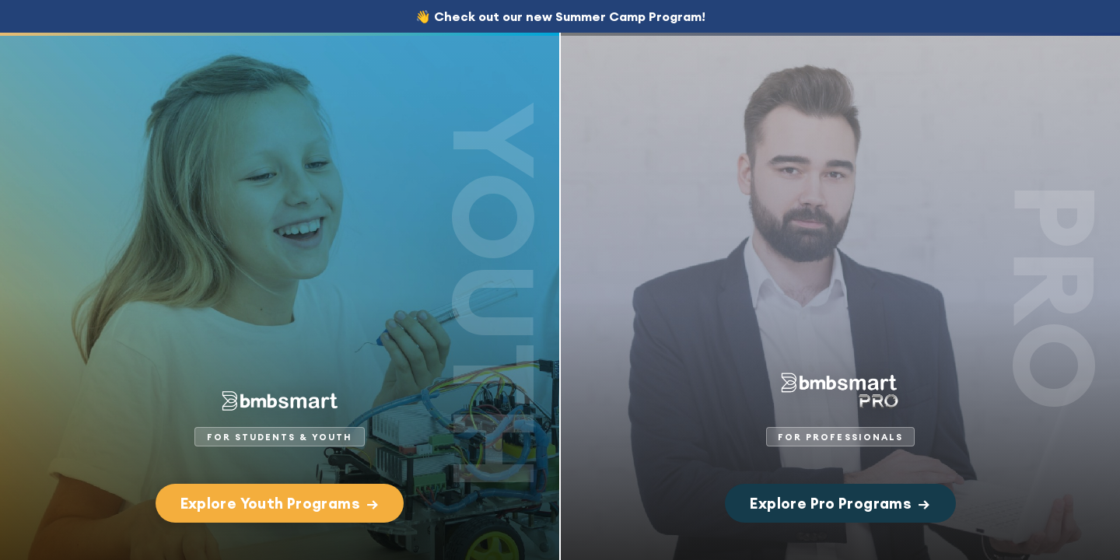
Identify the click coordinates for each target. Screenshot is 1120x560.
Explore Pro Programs (840, 503)
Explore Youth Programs (280, 503)
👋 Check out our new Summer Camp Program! (560, 16)
